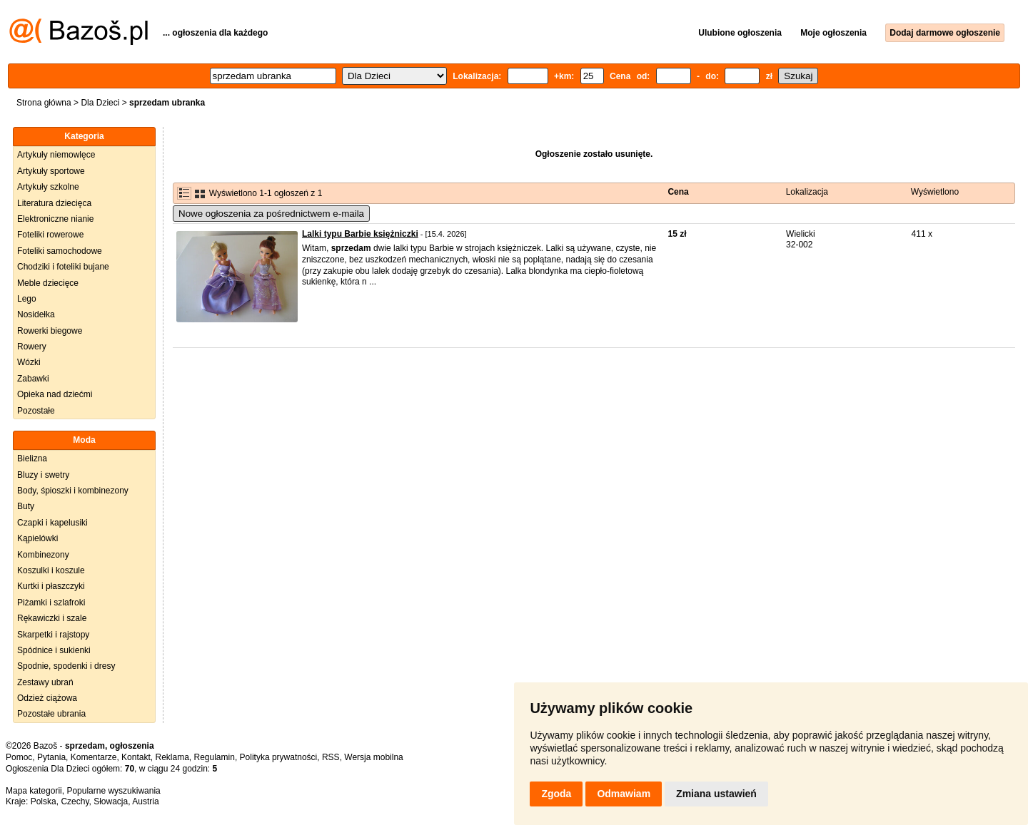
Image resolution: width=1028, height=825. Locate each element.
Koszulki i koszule (51, 570)
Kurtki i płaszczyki (51, 586)
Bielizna (32, 458)
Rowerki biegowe (49, 331)
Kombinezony (43, 555)
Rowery (31, 347)
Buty (25, 506)
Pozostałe (36, 411)
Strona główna (43, 103)
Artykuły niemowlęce (56, 155)
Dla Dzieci (100, 103)
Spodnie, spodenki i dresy (66, 666)
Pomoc (19, 757)
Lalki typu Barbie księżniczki (360, 234)
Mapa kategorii (34, 791)
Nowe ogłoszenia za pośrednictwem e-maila (271, 213)
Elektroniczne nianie (55, 219)
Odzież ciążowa (47, 698)
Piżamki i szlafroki (51, 603)
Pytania (51, 757)
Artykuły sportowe (51, 171)
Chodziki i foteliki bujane (63, 267)
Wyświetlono (935, 192)
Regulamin (214, 757)
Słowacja (111, 801)
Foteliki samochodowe (59, 251)
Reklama (171, 757)
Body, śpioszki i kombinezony (72, 491)
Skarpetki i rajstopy (53, 635)
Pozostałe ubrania (51, 714)
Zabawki (33, 379)
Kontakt (136, 757)
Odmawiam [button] (623, 793)
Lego (26, 299)
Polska (43, 801)
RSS (331, 757)
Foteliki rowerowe (50, 235)
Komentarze (94, 757)
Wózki (29, 362)
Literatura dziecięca (54, 203)
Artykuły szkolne (48, 187)
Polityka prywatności (279, 757)
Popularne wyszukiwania (113, 791)
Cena (677, 192)
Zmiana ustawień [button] (716, 793)
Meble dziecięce (48, 283)
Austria (145, 801)
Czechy (75, 801)
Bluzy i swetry (43, 475)
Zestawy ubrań (45, 682)
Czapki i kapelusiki (52, 523)
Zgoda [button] (556, 793)
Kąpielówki (37, 538)
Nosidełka (36, 314)
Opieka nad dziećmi (54, 394)
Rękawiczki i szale (51, 618)
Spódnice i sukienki (54, 650)
